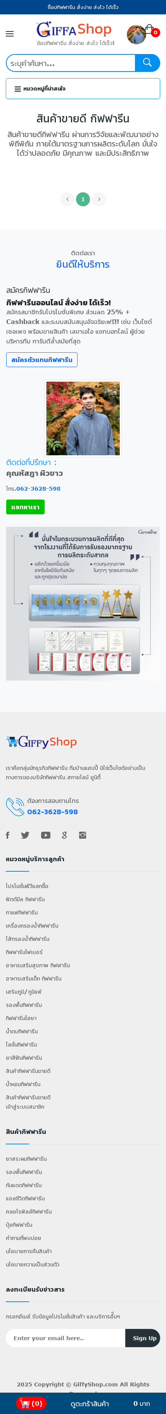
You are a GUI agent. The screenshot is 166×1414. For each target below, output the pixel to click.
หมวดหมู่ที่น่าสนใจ (40, 89)
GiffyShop (88, 1384)
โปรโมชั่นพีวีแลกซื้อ (27, 886)
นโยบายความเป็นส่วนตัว (32, 1264)
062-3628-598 (38, 488)
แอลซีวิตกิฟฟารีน (25, 1198)
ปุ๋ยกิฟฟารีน (19, 1224)
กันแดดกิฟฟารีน (24, 1185)
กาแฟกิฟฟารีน (22, 912)
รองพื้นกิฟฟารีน (24, 1004)
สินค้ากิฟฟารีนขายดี (28, 1070)
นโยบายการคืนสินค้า (29, 1251)
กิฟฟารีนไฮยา (21, 1018)
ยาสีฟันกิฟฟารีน (24, 1057)
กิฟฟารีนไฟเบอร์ (24, 952)
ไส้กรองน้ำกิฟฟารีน (27, 938)
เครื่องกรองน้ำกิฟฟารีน (32, 925)
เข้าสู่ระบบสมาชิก (25, 1106)
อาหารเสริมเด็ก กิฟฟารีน (33, 978)
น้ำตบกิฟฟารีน (22, 1031)
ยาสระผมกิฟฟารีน (26, 1158)
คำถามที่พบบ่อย (23, 1238)
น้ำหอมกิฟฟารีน (23, 1084)
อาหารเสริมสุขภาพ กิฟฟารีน (38, 965)
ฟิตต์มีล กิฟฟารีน (25, 899)
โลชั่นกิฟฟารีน (21, 1044)
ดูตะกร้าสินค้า (90, 1403)
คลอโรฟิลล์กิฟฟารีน (29, 1211)
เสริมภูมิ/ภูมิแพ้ (24, 991)
